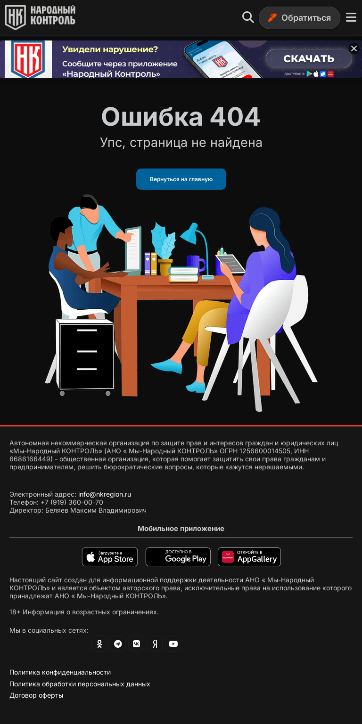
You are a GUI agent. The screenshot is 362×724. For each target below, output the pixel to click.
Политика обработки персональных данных (79, 684)
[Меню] (351, 18)
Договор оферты (36, 695)
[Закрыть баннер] (354, 48)
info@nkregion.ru (104, 494)
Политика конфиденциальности (60, 672)
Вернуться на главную (181, 179)
